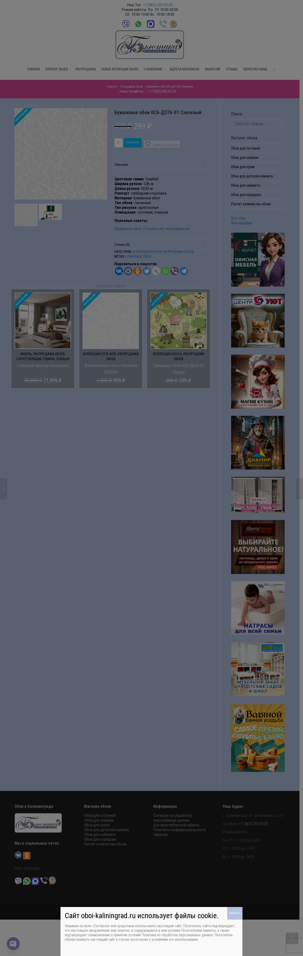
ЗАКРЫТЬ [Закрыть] (235, 913)
